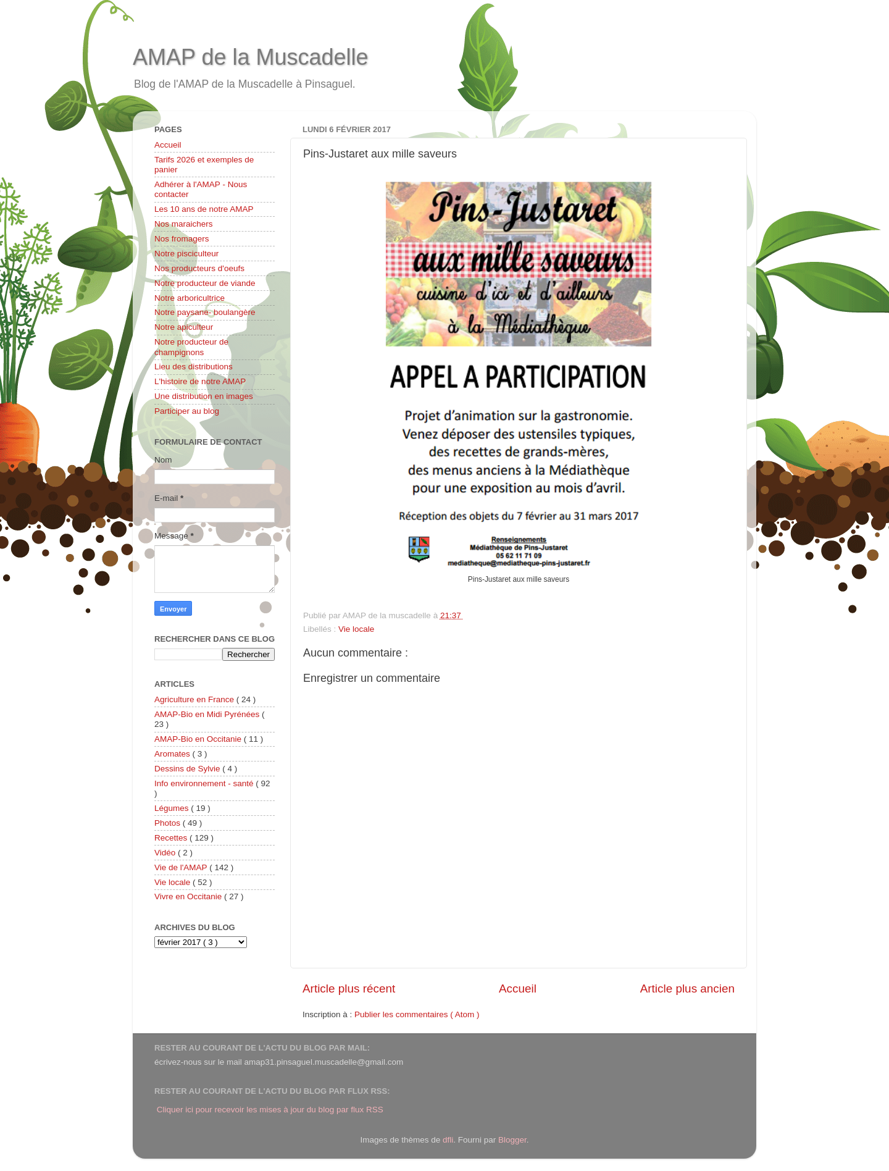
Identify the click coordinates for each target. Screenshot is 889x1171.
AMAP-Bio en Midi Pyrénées (208, 714)
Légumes (172, 808)
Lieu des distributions (193, 366)
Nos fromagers (181, 238)
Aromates (173, 753)
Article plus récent (349, 988)
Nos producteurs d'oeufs (199, 268)
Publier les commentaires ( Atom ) (417, 1014)
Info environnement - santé (205, 783)
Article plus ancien (687, 988)
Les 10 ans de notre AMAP (204, 209)
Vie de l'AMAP (181, 867)
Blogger (512, 1139)
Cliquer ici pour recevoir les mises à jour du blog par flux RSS (270, 1109)
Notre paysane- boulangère (205, 312)
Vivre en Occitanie (189, 896)
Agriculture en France (195, 699)
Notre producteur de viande (205, 283)
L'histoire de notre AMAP (200, 381)
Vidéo (166, 852)
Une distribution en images (203, 396)
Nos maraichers (183, 224)
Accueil (517, 988)
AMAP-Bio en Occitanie (199, 739)
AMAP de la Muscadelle (251, 57)
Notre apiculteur (183, 327)
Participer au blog (186, 411)
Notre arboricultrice (189, 298)
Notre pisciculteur (186, 253)
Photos (168, 823)
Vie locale (356, 629)
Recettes (172, 837)
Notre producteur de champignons (191, 346)
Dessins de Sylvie (188, 768)
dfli (448, 1139)
